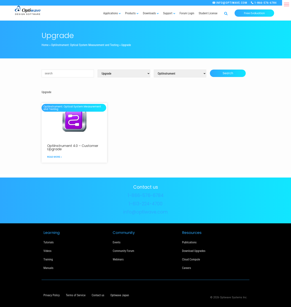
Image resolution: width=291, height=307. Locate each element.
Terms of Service (76, 295)
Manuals (48, 268)
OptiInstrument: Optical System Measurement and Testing (85, 45)
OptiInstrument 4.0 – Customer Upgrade (72, 147)
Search (228, 73)
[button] (286, 4)
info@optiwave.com (145, 212)
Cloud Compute (191, 259)
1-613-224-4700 (146, 204)
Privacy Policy (51, 295)
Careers (186, 268)
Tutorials (48, 242)
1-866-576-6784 (265, 2)
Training (48, 259)
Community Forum (123, 251)
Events (116, 242)
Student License (208, 13)
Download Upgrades (193, 251)
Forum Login (187, 13)
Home (45, 45)
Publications (189, 242)
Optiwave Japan (119, 295)
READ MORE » (54, 157)
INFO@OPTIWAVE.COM (231, 2)
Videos (47, 251)
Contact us (98, 295)
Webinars (118, 259)
